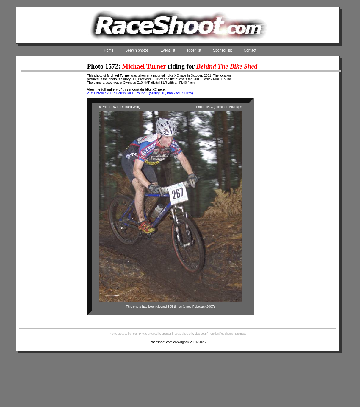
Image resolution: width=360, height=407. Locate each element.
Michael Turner (144, 66)
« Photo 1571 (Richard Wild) (119, 107)
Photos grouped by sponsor (155, 333)
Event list (168, 50)
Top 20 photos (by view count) (190, 333)
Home (108, 50)
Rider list (194, 50)
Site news (240, 333)
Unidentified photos (221, 333)
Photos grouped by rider (123, 333)
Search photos (136, 50)
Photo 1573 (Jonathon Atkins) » (219, 107)
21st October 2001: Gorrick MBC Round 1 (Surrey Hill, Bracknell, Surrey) (140, 93)
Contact (250, 50)
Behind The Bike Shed (226, 66)
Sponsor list (222, 50)
